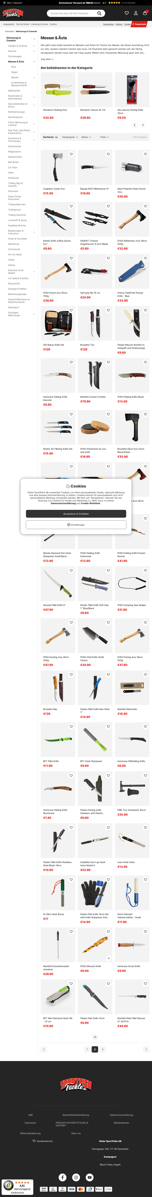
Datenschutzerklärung (63, 503)
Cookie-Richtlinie (91, 503)
